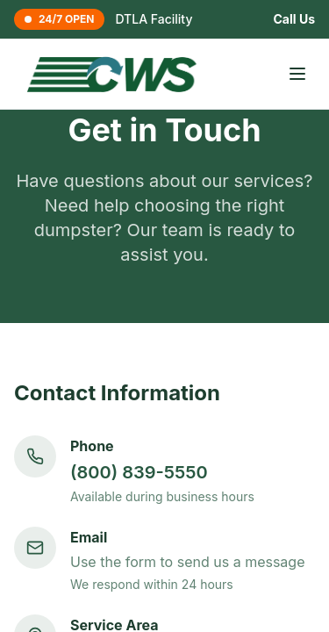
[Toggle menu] (297, 73)
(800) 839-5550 (139, 472)
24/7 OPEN (59, 18)
